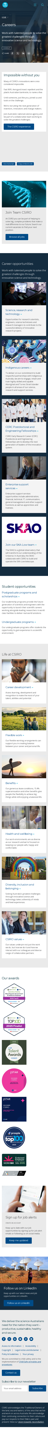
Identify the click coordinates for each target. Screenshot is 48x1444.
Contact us (11, 1372)
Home (4, 17)
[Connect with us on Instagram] (9, 1339)
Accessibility (30, 1346)
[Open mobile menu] (35, 5)
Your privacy (28, 1354)
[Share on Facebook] (12, 53)
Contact (6, 48)
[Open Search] (42, 5)
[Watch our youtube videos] (31, 1339)
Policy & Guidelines (10, 1354)
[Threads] (26, 1339)
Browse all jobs (17, 237)
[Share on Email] (29, 53)
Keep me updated (18, 1240)
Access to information (11, 1346)
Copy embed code (25, 164)
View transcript (8, 164)
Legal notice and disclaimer (27, 1350)
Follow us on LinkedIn (18, 1303)
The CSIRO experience (19, 126)
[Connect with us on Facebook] (4, 1339)
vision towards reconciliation (31, 1422)
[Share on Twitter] (18, 53)
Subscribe (37, 1388)
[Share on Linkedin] (23, 53)
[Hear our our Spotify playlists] (20, 1339)
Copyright (6, 1350)
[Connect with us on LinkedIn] (15, 1339)
